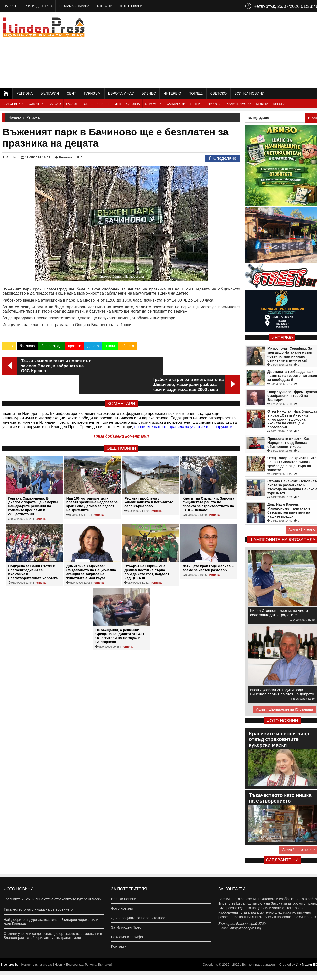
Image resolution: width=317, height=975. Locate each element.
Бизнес (149, 93)
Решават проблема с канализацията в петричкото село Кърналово (148, 484)
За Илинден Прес (38, 6)
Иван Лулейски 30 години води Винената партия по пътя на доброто (282, 692)
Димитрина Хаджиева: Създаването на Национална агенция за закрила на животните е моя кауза (91, 553)
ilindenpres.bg (9, 969)
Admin (9, 157)
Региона (24, 93)
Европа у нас (121, 93)
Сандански (176, 103)
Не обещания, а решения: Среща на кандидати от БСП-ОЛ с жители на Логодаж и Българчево (120, 617)
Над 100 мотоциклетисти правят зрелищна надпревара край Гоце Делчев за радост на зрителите (92, 486)
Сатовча (133, 103)
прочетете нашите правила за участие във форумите (183, 408)
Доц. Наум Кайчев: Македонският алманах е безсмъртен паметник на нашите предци (288, 510)
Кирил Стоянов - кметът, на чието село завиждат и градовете (279, 612)
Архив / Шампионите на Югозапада (284, 709)
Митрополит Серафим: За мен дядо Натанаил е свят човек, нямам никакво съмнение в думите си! (290, 354)
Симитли (36, 103)
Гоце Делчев (93, 103)
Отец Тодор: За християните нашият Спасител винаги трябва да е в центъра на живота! (291, 464)
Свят (71, 93)
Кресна (279, 103)
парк (9, 346)
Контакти (105, 6)
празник (74, 346)
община (127, 346)
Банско (55, 103)
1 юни (110, 346)
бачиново (27, 346)
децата (93, 346)
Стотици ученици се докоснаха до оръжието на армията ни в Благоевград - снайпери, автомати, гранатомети (53, 936)
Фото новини (131, 6)
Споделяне (222, 158)
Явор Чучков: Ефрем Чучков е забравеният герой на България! (292, 396)
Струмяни (153, 103)
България (50, 93)
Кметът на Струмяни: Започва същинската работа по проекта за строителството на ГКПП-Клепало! (208, 486)
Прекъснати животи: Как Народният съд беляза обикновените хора (288, 442)
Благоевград (13, 103)
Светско (218, 93)
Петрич (196, 103)
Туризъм (92, 93)
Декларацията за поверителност (137, 920)
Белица (262, 103)
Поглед (196, 93)
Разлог (72, 103)
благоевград (51, 346)
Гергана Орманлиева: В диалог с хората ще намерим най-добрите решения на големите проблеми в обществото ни (33, 488)
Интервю (172, 93)
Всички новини (249, 93)
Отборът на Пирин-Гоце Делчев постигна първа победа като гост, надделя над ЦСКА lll (146, 553)
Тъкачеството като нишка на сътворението (38, 909)
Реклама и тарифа (74, 6)
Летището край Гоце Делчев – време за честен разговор (208, 549)
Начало (10, 6)
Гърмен (114, 103)
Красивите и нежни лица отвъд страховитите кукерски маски (52, 899)
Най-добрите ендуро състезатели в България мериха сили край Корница (51, 921)
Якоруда (214, 103)
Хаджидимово (239, 103)
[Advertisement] (230, 49)
